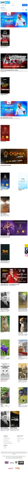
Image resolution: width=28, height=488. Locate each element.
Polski (5, 446)
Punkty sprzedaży (7, 438)
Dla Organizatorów (21, 438)
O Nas (19, 437)
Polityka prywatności (7, 441)
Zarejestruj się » (3, 7)
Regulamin (6, 437)
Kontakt (19, 440)
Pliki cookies (6, 440)
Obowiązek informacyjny (8, 443)
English (5, 447)
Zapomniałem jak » (3, 8)
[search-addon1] (11, 10)
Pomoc (19, 441)
